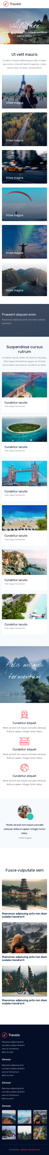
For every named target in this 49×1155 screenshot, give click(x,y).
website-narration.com (30, 1150)
